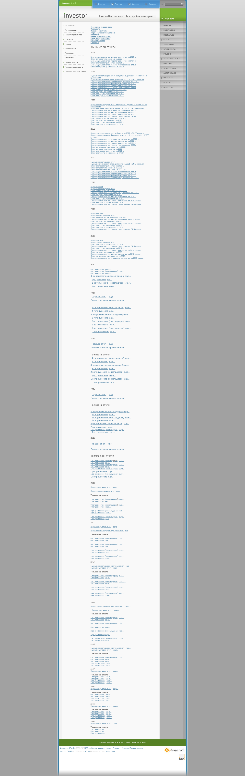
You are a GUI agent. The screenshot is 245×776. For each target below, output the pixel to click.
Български (66, 3)
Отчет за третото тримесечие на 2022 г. (107, 149)
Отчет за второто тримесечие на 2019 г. (107, 225)
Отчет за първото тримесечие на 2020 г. (107, 202)
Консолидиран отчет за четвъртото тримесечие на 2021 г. (115, 178)
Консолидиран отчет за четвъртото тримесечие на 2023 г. (115, 110)
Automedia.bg (169, 73)
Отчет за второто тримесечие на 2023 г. (107, 122)
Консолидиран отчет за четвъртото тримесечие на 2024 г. (115, 82)
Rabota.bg (168, 78)
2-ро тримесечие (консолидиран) (107, 276)
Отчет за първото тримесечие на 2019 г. (107, 227)
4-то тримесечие (97, 269)
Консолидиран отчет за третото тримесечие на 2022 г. (113, 141)
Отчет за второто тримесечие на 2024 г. (107, 93)
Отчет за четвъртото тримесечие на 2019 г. (109, 217)
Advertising (110, 751)
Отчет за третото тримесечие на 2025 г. (107, 59)
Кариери (135, 4)
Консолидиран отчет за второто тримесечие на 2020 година (115, 200)
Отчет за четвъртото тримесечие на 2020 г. (109, 191)
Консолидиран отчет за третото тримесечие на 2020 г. (113, 196)
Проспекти (69, 53)
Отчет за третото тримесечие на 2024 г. (107, 92)
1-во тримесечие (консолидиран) (108, 283)
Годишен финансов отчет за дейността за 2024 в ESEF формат (117, 80)
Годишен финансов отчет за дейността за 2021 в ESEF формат (117, 164)
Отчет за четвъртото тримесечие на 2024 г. (109, 90)
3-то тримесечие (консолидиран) (104, 271)
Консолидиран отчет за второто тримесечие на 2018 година (115, 250)
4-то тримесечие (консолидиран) (108, 307)
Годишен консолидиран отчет (103, 162)
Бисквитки (69, 58)
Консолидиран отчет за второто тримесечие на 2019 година (115, 223)
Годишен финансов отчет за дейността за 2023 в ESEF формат (117, 108)
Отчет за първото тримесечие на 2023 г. (107, 124)
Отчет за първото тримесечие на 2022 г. (107, 153)
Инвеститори (70, 49)
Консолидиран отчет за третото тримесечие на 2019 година (115, 219)
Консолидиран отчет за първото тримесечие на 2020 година (116, 204)
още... (120, 499)
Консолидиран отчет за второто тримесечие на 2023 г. (113, 114)
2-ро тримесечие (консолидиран (104, 511)
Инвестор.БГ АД (67, 748)
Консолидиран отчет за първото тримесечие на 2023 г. (113, 116)
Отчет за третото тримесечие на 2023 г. (107, 120)
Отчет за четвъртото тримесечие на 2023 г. (109, 118)
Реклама (118, 4)
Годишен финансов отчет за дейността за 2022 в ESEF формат (117, 133)
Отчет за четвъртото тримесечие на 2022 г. (109, 147)
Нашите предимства (73, 35)
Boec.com (168, 87)
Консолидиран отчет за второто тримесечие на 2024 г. (113, 86)
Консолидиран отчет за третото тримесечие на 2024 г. (113, 84)
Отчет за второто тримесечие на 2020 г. (107, 198)
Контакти (152, 4)
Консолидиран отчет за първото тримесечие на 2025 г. (113, 65)
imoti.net (167, 63)
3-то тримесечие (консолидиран (104, 505)
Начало (101, 4)
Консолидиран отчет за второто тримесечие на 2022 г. (113, 143)
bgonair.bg (168, 35)
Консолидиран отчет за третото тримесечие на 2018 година (115, 254)
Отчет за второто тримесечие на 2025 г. (107, 63)
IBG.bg (88, 748)
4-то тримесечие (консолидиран (104, 499)
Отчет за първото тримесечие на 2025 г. (107, 67)
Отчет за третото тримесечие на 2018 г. (107, 252)
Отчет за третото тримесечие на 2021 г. (107, 168)
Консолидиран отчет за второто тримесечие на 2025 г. (113, 61)
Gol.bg (166, 40)
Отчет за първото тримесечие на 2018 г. (107, 244)
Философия (70, 26)
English (73, 3)
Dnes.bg (167, 25)
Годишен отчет (97, 187)
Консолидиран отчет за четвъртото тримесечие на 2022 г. (115, 139)
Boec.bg (167, 82)
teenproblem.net (171, 59)
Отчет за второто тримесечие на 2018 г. (107, 248)
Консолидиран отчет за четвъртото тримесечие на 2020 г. (115, 193)
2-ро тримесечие (99, 279)
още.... (108, 269)
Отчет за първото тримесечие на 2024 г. (107, 95)
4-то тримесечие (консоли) (104, 461)
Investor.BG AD (66, 751)
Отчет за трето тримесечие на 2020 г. (106, 195)
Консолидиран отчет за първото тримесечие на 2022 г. (113, 145)
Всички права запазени (101, 748)
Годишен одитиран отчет (101, 487)
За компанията (71, 30)
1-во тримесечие (100, 286)
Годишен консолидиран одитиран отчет (107, 530)
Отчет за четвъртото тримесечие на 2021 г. (109, 170)
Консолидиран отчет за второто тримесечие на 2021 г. (113, 174)
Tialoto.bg (168, 44)
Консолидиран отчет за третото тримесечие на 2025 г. (113, 57)
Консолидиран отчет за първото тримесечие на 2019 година (116, 229)
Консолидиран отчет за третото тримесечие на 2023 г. (113, 112)
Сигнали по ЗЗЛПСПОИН (75, 71)
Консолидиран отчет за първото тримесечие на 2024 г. (113, 88)
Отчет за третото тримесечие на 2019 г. (107, 221)
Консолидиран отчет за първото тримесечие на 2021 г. (113, 172)
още (111, 296)
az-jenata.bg (169, 49)
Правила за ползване (74, 67)
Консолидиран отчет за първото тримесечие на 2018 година (116, 246)
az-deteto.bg (169, 68)
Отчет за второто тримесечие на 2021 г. (107, 166)
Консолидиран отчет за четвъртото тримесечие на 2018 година (117, 258)
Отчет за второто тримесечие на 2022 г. (107, 151)
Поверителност (71, 62)
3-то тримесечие (97, 273)
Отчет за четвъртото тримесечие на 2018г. (108, 256)
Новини (68, 44)
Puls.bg (167, 54)
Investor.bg (169, 30)
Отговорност (70, 39)
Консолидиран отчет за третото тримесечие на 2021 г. (113, 176)
